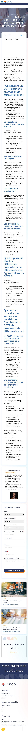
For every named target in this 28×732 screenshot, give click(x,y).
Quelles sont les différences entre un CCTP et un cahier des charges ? (14, 447)
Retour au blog (14, 652)
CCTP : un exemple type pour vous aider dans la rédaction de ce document (14, 442)
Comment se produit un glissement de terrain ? (13, 725)
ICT (2, 710)
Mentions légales (5, 705)
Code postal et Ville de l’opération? (13, 532)
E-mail (6, 551)
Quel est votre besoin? (10, 525)
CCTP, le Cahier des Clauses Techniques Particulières (11, 628)
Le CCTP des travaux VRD (13, 460)
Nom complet (7, 538)
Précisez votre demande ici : (11, 558)
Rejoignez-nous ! (5, 693)
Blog (5, 35)
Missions (3, 712)
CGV (2, 707)
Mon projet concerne (10, 518)
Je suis (6, 511)
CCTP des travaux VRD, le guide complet (12, 601)
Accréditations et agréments (8, 696)
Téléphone (6, 545)
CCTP (9, 35)
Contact (3, 698)
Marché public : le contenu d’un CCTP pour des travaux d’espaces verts (14, 456)
